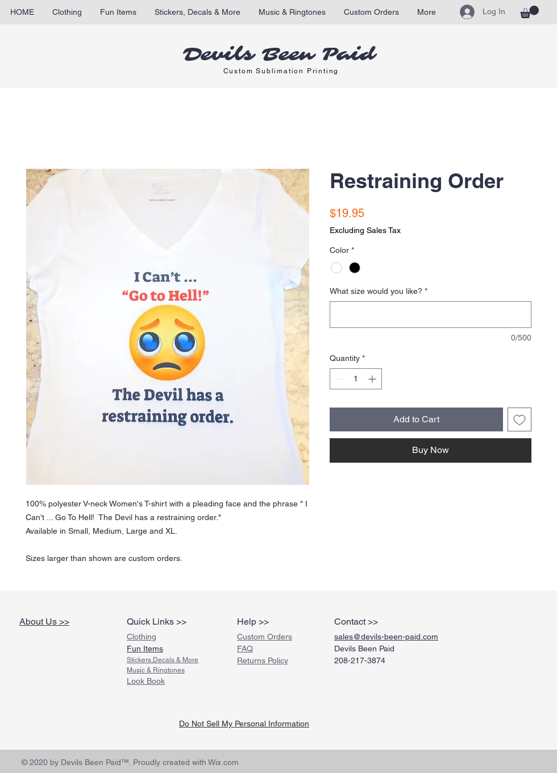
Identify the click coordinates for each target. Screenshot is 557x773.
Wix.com (223, 762)
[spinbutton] (356, 379)
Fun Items (145, 648)
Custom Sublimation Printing (281, 71)
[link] (529, 12)
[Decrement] (338, 379)
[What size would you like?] (430, 314)
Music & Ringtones (156, 670)
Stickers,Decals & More (162, 660)
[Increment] (373, 379)
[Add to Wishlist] (519, 419)
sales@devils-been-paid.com (386, 636)
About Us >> (44, 621)
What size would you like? (378, 291)
